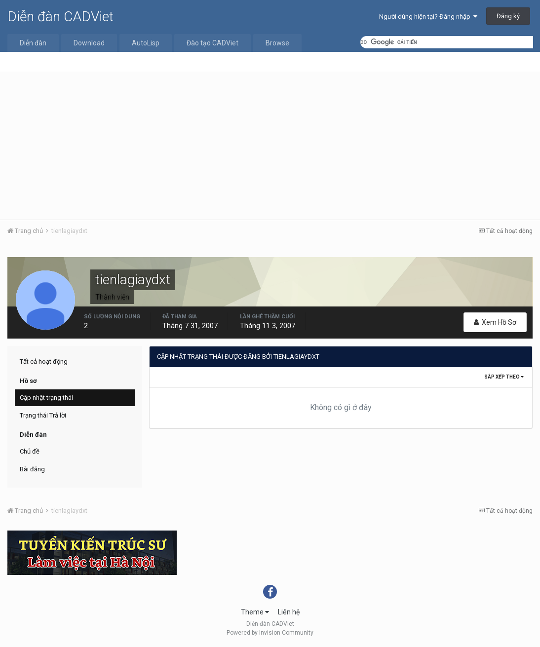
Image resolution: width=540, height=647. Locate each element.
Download (89, 43)
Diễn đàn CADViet (60, 16)
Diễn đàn (33, 43)
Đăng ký (508, 16)
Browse (277, 43)
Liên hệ (289, 612)
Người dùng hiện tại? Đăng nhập (428, 16)
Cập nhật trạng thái (46, 397)
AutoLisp (145, 43)
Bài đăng (32, 469)
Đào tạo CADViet (212, 43)
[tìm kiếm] (446, 42)
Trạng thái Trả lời (43, 415)
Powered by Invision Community (270, 632)
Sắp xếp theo (504, 377)
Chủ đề (29, 451)
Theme (255, 612)
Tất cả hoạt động (44, 361)
